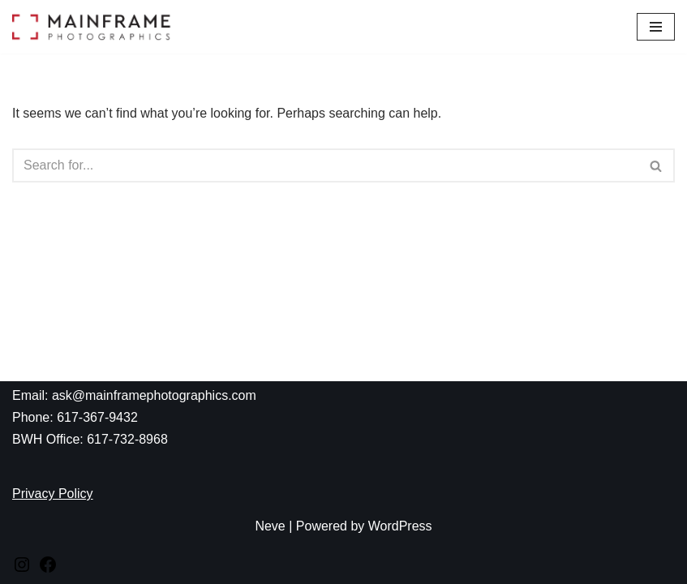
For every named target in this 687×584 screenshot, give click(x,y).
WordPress (400, 526)
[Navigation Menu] (656, 27)
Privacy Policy (52, 493)
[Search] (325, 165)
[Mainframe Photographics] (93, 26)
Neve (270, 526)
